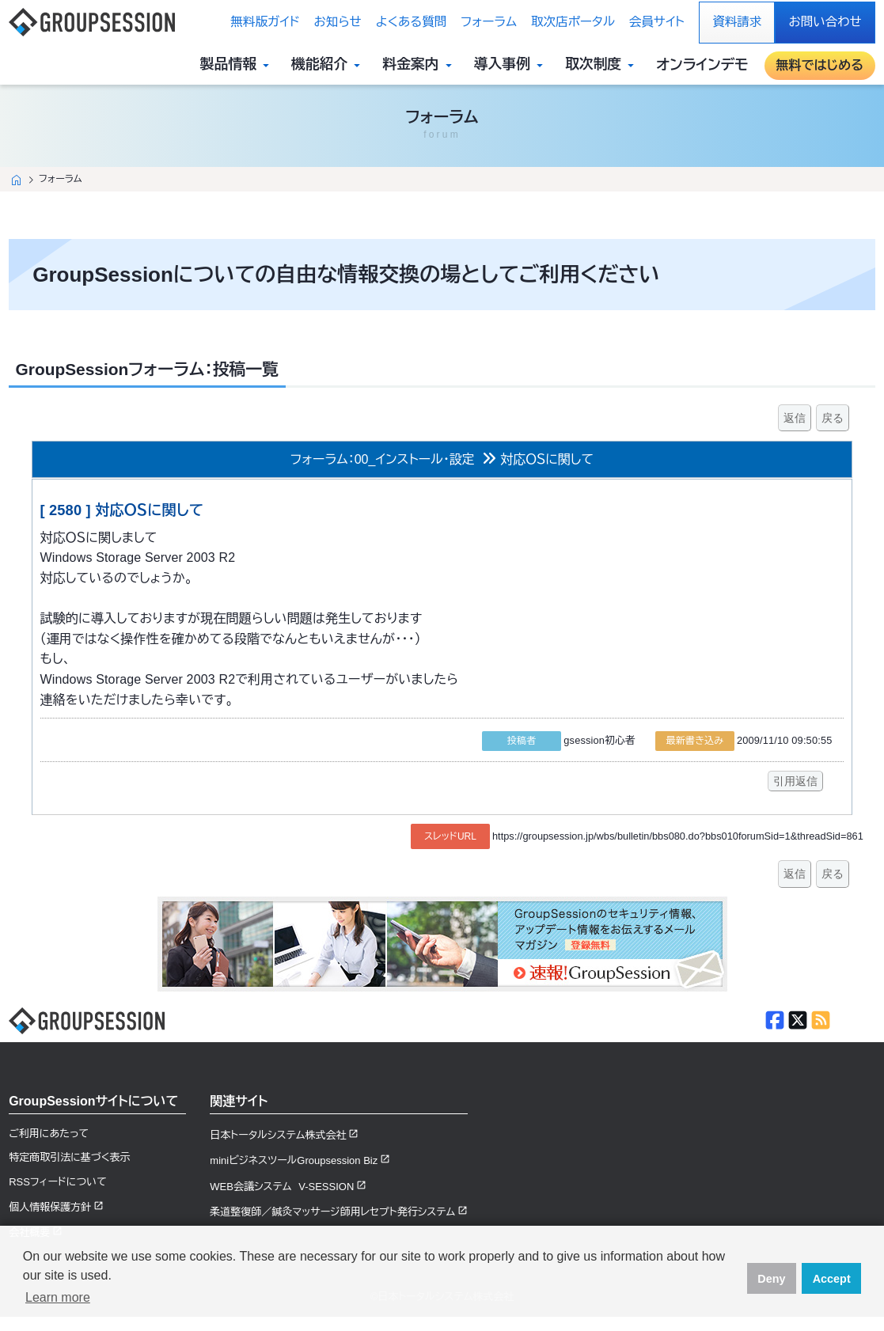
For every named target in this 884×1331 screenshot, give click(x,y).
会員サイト (657, 21)
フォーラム (489, 21)
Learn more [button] (57, 1297)
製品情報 (237, 66)
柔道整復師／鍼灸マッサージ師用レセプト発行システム (332, 1212)
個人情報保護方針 (50, 1207)
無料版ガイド (264, 21)
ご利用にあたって (49, 1134)
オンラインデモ (702, 65)
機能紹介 (328, 66)
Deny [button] (771, 1278)
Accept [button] (832, 1278)
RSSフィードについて (58, 1182)
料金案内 (419, 66)
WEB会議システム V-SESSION (282, 1187)
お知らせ (338, 21)
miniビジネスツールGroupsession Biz (294, 1160)
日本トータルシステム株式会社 (278, 1135)
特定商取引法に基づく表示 (70, 1157)
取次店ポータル (573, 21)
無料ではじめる (819, 65)
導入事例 (511, 66)
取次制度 (602, 66)
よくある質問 (411, 21)
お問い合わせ (824, 21)
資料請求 (736, 21)
